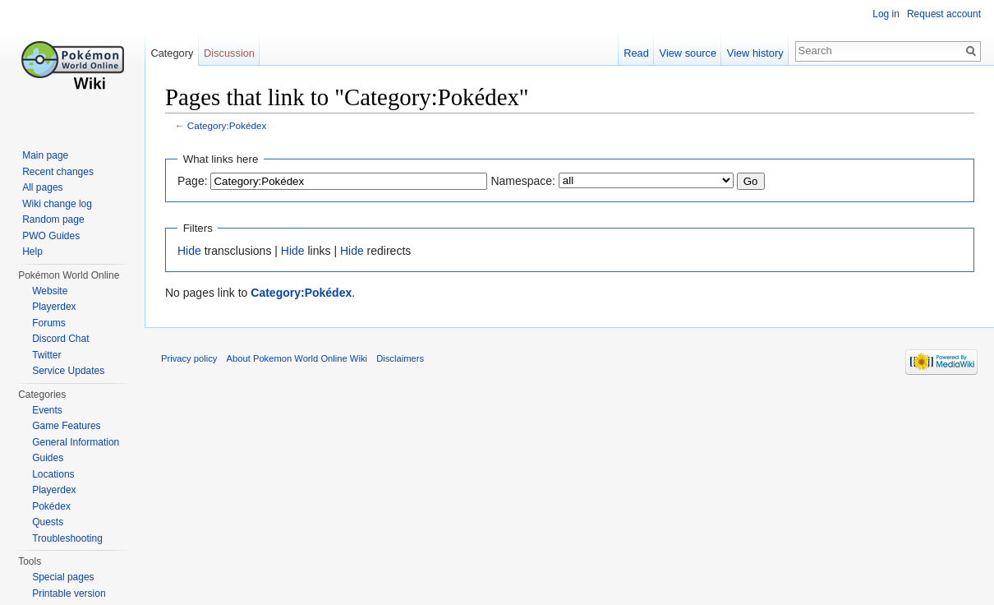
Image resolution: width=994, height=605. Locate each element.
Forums (49, 323)
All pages (42, 187)
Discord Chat (60, 338)
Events (47, 410)
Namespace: (522, 180)
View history (755, 53)
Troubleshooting (67, 538)
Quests (47, 522)
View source (688, 53)
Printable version (68, 593)
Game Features (66, 426)
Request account (944, 14)
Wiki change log (57, 204)
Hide (189, 250)
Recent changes (58, 172)
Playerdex (54, 306)
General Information (75, 442)
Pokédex (51, 506)
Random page (53, 219)
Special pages (63, 577)
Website (49, 291)
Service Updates (68, 370)
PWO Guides (51, 236)
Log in (886, 14)
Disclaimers (400, 358)
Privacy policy (189, 358)
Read (636, 53)
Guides (47, 458)
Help (32, 251)
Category (171, 53)
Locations (53, 474)
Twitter (46, 355)
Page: (192, 180)
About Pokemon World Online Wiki (297, 358)
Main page (45, 155)
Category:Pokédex (227, 125)
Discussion (229, 53)
